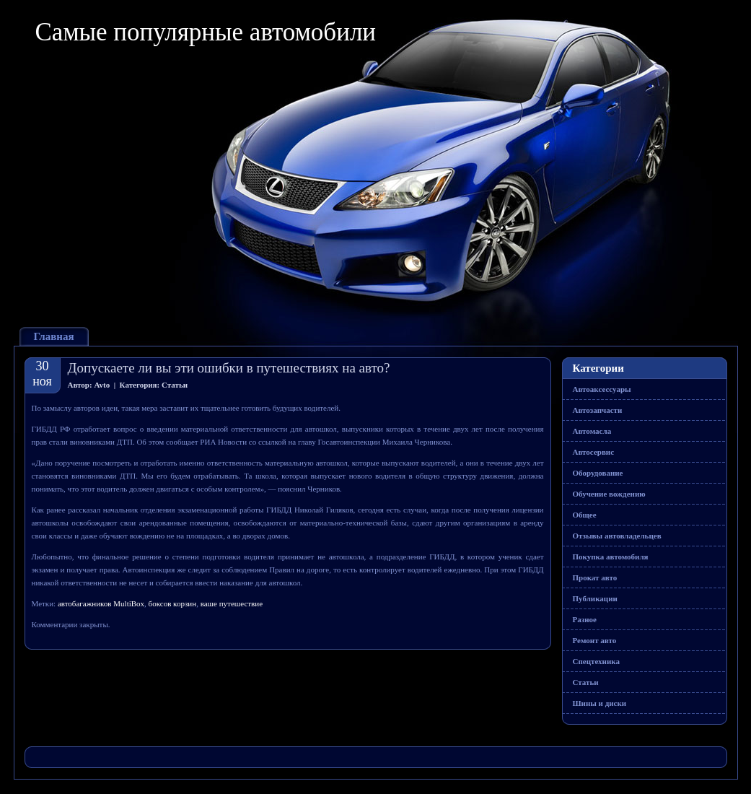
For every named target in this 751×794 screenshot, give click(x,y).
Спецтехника (596, 661)
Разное (585, 619)
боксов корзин (173, 603)
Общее (585, 514)
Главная (54, 336)
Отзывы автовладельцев (617, 535)
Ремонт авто (595, 640)
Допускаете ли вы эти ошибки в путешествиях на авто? (229, 367)
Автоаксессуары (602, 389)
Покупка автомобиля (611, 556)
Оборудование (598, 472)
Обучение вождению (609, 493)
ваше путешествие (232, 603)
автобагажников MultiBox (101, 603)
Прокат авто (595, 577)
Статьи (175, 384)
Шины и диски (600, 703)
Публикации (595, 598)
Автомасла (592, 431)
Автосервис (594, 452)
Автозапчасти (598, 410)
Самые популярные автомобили (206, 32)
